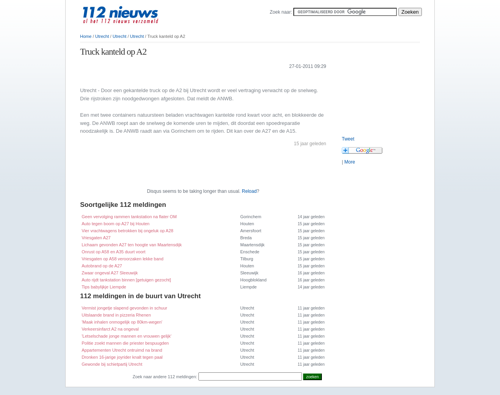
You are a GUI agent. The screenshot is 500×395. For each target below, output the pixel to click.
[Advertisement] (171, 77)
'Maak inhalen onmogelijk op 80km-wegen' (122, 322)
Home (85, 36)
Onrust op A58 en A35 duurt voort (113, 251)
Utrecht (102, 36)
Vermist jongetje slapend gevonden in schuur (124, 308)
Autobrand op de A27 (102, 265)
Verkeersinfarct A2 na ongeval (110, 329)
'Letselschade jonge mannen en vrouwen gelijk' (126, 336)
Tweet (348, 139)
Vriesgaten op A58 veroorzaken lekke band (122, 258)
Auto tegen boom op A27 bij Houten (116, 223)
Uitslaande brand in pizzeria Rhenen (116, 315)
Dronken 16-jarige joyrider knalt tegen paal (122, 357)
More (349, 162)
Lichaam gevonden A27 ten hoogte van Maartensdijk (132, 244)
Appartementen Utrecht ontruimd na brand (122, 350)
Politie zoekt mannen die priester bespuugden (125, 343)
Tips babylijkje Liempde (104, 287)
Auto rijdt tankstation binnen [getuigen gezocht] (126, 280)
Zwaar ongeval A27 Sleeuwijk (110, 272)
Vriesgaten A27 (96, 237)
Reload (249, 191)
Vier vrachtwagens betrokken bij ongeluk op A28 (127, 230)
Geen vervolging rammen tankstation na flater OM (129, 216)
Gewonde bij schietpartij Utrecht (112, 364)
